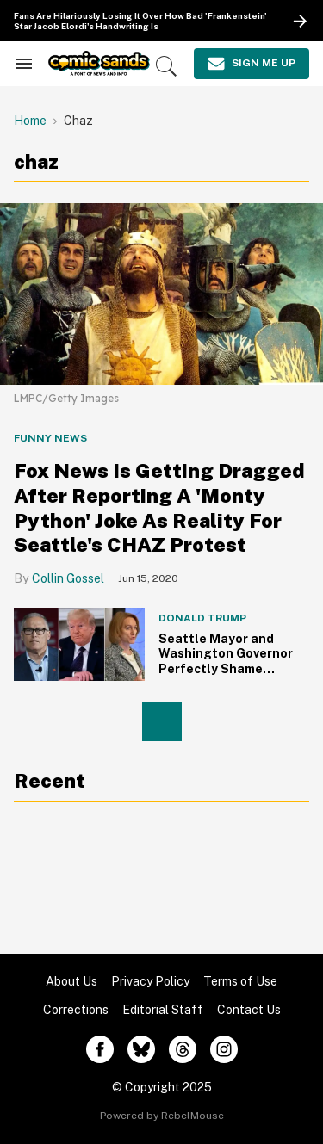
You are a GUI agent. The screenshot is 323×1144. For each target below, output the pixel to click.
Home (30, 120)
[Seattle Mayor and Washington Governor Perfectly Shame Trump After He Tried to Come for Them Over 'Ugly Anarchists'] (79, 642)
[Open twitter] (141, 1049)
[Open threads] (182, 1049)
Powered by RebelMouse (162, 1116)
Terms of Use (240, 981)
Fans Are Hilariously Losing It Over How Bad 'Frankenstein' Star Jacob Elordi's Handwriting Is (140, 21)
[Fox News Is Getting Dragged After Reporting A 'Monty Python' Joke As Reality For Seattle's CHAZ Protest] (161, 293)
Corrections (76, 1010)
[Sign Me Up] (251, 63)
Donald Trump (202, 618)
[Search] (166, 66)
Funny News (50, 438)
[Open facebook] (100, 1049)
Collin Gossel (68, 578)
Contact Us (249, 1010)
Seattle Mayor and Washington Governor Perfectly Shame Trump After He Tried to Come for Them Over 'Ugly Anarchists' (226, 676)
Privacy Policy (150, 981)
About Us (71, 981)
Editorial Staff (162, 1010)
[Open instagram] (224, 1049)
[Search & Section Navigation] (24, 63)
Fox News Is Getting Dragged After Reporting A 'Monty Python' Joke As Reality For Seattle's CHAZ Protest (159, 507)
